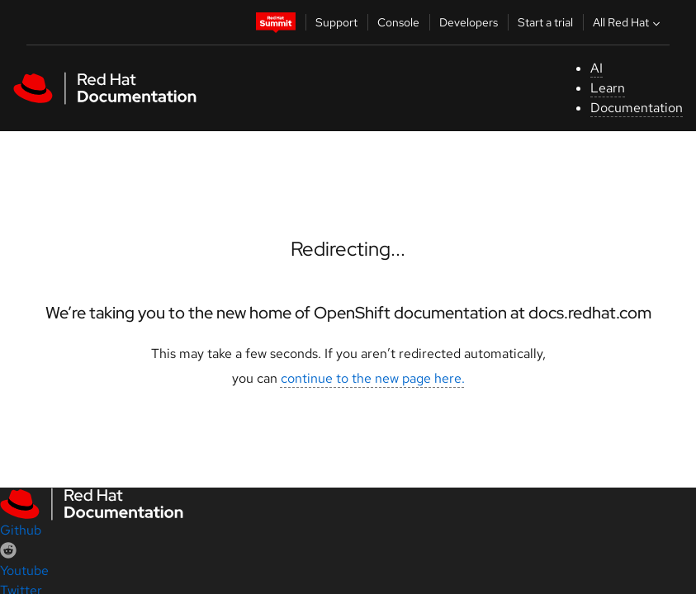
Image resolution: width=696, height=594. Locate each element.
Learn (607, 88)
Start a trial (545, 22)
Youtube (24, 570)
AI (596, 68)
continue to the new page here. (373, 378)
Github (20, 530)
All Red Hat (628, 22)
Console (398, 22)
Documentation (636, 107)
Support (336, 22)
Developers (468, 22)
